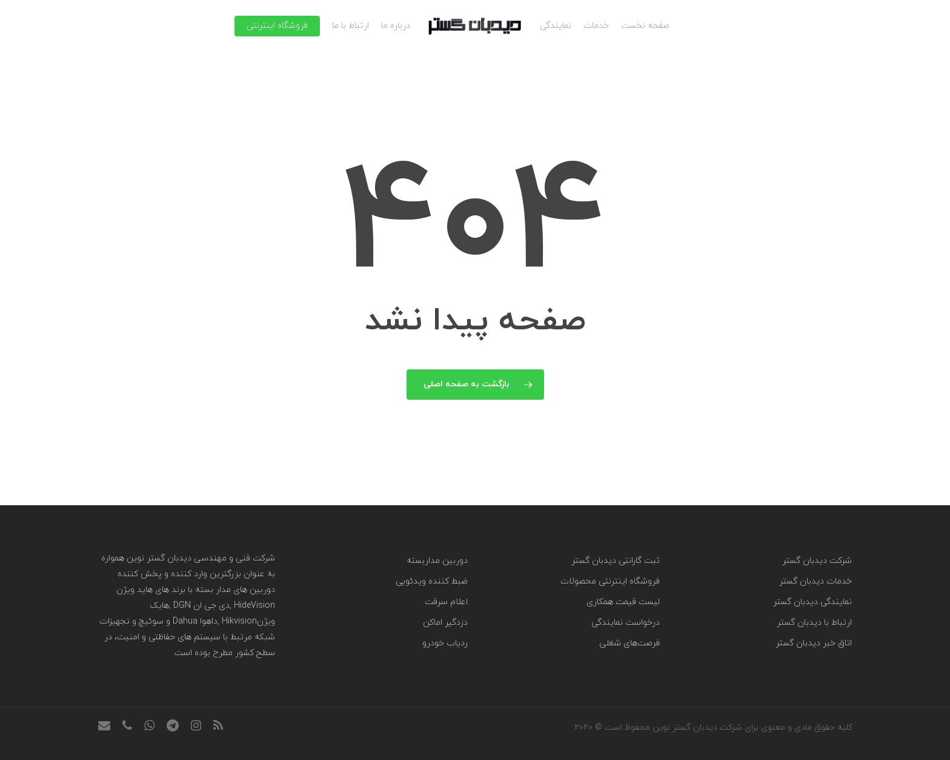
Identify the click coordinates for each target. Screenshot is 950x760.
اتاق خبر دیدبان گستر (814, 643)
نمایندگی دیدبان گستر (812, 602)
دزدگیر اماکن (445, 622)
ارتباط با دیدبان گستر (814, 622)
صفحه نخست (645, 26)
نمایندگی (555, 26)
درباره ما (395, 26)
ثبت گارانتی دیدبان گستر (615, 561)
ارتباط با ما (350, 26)
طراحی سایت (829, 741)
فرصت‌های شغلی (629, 643)
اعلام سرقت (446, 602)
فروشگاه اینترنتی (277, 26)
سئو (790, 741)
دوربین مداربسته (437, 561)
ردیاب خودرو (445, 643)
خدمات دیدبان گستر (815, 581)
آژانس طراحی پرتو (724, 741)
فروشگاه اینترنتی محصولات (610, 581)
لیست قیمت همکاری (623, 602)
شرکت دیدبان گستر (817, 561)
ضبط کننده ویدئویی (432, 581)
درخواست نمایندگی (625, 622)
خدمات (596, 26)
